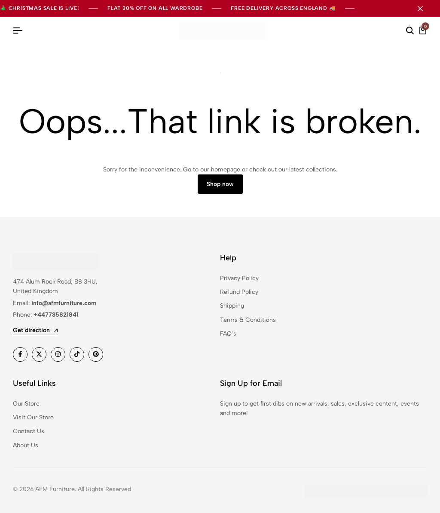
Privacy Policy (239, 278)
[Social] (20, 354)
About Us (25, 445)
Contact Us (28, 431)
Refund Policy (239, 292)
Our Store (26, 403)
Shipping (232, 305)
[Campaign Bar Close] (424, 8)
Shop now (220, 184)
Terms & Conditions (248, 320)
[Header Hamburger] (17, 31)
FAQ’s (228, 333)
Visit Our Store (33, 417)
